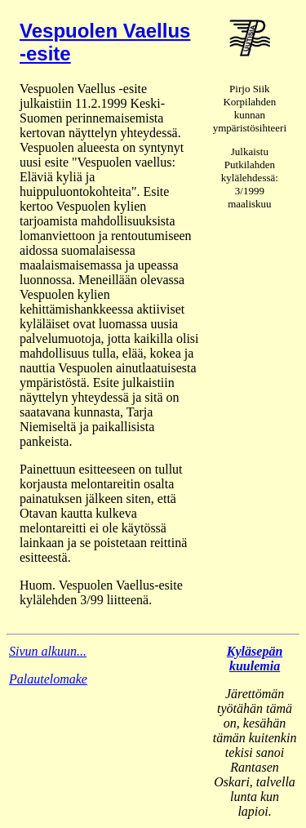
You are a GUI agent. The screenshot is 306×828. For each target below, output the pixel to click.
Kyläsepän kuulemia (254, 658)
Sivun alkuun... (47, 651)
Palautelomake (48, 679)
